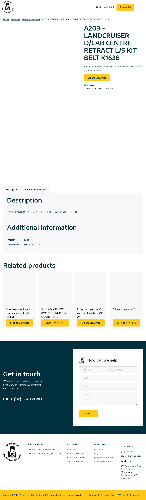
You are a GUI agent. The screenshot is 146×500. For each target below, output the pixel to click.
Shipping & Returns (103, 457)
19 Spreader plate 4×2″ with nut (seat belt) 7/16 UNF (90, 300)
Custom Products (75, 461)
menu (139, 7)
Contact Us (125, 7)
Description (12, 189)
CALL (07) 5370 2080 (22, 399)
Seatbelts (15, 19)
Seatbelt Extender (76, 457)
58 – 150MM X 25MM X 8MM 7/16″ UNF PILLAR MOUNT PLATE (55, 300)
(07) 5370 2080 (106, 7)
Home (6, 19)
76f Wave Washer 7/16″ (126, 300)
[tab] (12, 189)
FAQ (96, 453)
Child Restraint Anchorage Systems (44, 453)
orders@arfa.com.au (131, 456)
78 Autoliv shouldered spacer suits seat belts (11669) (19, 300)
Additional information (35, 189)
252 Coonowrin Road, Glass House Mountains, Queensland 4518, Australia (131, 472)
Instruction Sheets (103, 461)
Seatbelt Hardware (31, 19)
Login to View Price (97, 78)
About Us (98, 449)
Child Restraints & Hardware (41, 449)
